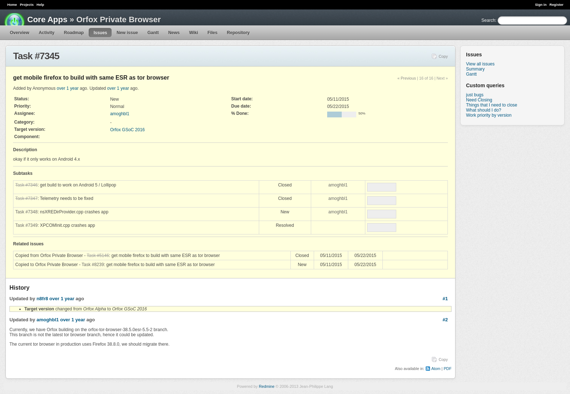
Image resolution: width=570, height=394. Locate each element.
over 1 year (68, 88)
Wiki (193, 32)
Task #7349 (26, 225)
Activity (46, 32)
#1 (445, 298)
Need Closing (479, 99)
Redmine (266, 386)
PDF (447, 368)
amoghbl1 (119, 113)
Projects (27, 5)
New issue (127, 32)
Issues (100, 32)
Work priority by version (488, 115)
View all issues (480, 64)
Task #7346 (26, 185)
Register (556, 5)
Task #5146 (98, 255)
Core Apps (47, 19)
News (174, 32)
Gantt (152, 32)
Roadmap (74, 32)
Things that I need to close (491, 105)
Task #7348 (26, 211)
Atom (435, 368)
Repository (238, 32)
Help (40, 5)
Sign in (541, 5)
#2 (445, 319)
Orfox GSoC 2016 (127, 129)
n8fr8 (42, 298)
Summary (475, 69)
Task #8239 (93, 264)
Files (212, 32)
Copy (443, 56)
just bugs (474, 94)
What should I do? (483, 110)
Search (488, 20)
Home (12, 5)
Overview (19, 32)
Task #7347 (26, 198)
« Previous (406, 78)
